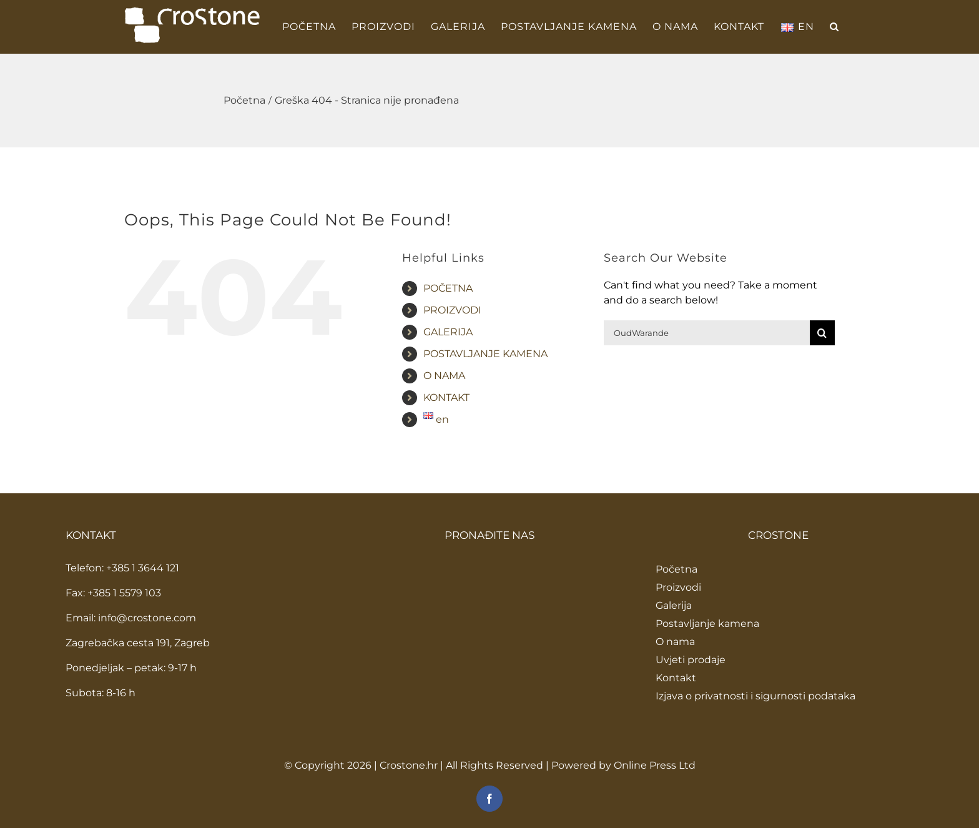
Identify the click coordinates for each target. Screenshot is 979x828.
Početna (676, 569)
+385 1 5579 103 (124, 593)
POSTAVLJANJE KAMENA (485, 354)
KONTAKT (446, 397)
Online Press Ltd (655, 765)
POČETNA (448, 288)
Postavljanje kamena (707, 623)
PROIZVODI (452, 310)
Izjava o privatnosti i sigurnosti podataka (755, 696)
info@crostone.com (147, 618)
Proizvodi (678, 587)
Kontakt (676, 678)
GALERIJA (448, 332)
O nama (675, 642)
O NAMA (444, 376)
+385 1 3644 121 (142, 568)
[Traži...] (707, 332)
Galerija (674, 605)
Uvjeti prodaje (691, 660)
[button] (834, 27)
